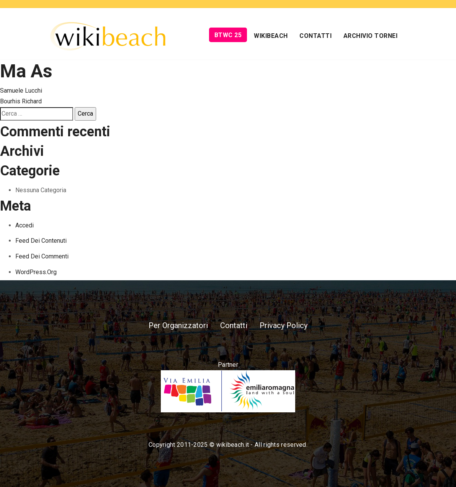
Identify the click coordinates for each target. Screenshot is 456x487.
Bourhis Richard (21, 101)
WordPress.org (36, 272)
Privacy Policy (283, 325)
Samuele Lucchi (21, 90)
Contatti (315, 35)
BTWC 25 (228, 35)
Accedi (24, 225)
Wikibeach (271, 35)
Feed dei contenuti (41, 240)
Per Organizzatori (178, 325)
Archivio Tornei (370, 35)
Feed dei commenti (42, 256)
